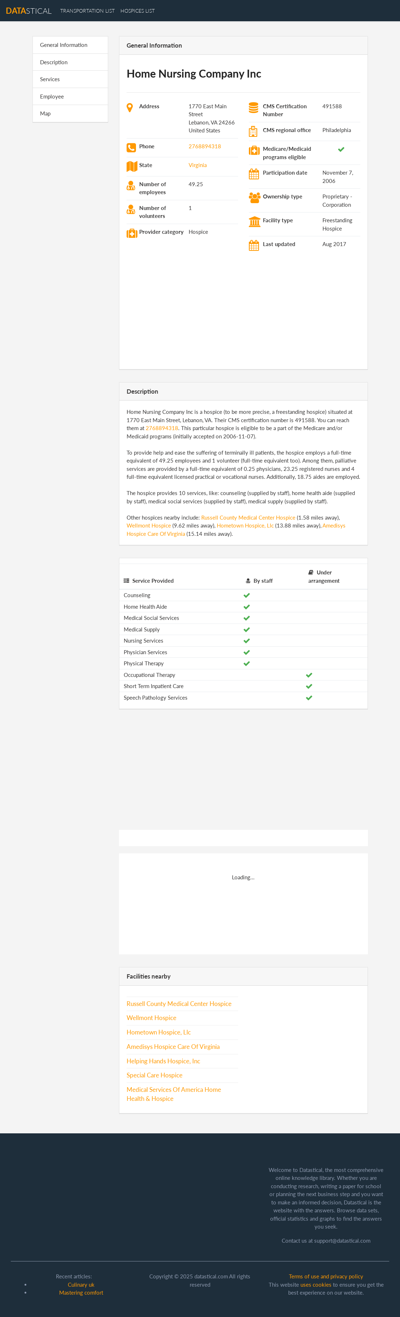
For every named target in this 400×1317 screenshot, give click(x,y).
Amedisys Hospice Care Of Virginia (173, 1046)
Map (45, 113)
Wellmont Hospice (149, 525)
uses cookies (315, 1284)
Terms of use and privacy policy (326, 1276)
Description (53, 62)
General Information (63, 44)
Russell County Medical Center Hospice (248, 517)
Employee (52, 96)
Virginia (198, 165)
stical (29, 11)
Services (50, 79)
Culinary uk (81, 1284)
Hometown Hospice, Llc (245, 525)
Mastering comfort (81, 1292)
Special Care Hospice (155, 1075)
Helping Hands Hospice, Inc (163, 1061)
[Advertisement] (70, 239)
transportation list (87, 11)
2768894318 (205, 146)
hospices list (137, 11)
